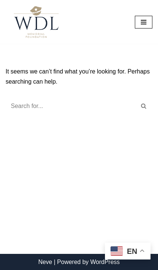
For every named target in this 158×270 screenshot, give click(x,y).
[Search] (71, 106)
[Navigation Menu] (143, 22)
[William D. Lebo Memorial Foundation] (34, 22)
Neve (45, 262)
